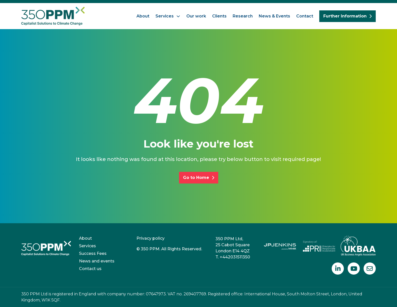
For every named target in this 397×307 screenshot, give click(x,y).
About (142, 16)
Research (243, 16)
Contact (304, 16)
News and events (96, 261)
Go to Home (198, 177)
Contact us (90, 268)
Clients (219, 16)
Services (164, 16)
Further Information (347, 16)
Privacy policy (150, 238)
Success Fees (93, 253)
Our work (196, 16)
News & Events (274, 16)
